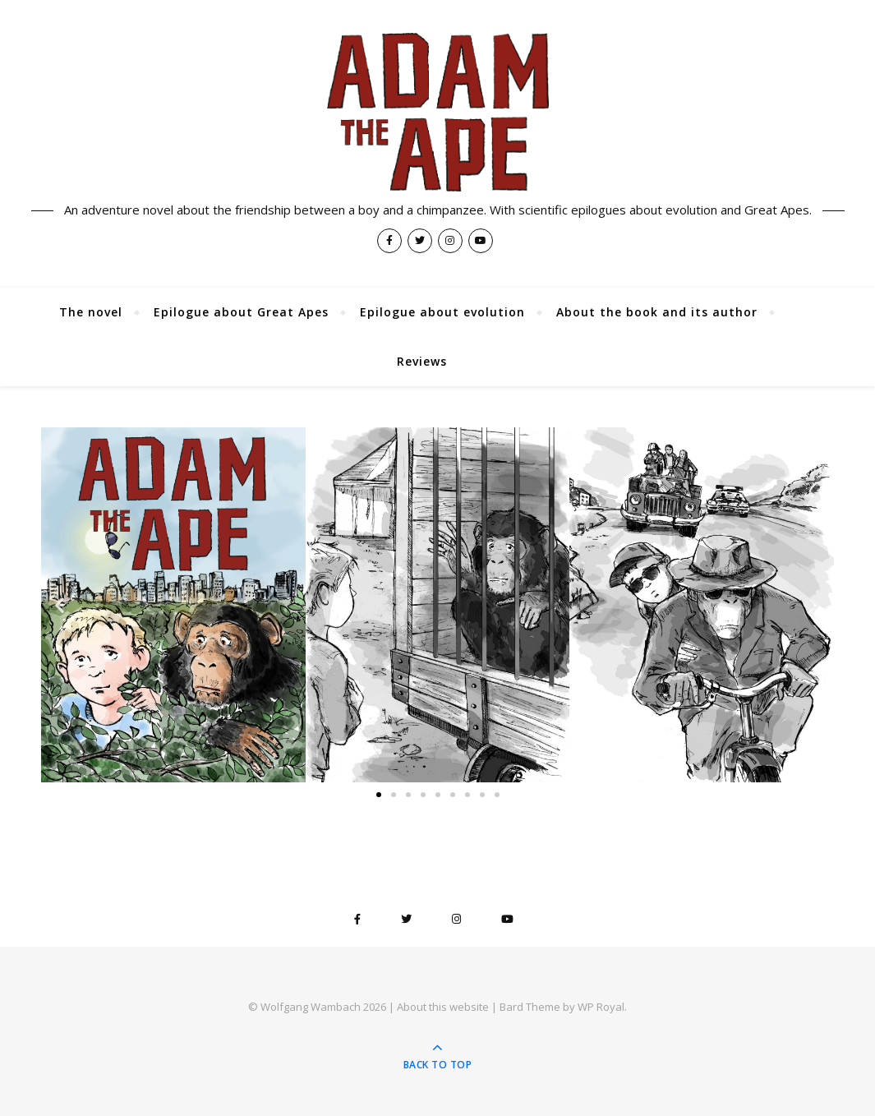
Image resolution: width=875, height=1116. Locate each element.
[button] (59, 605)
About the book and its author (657, 312)
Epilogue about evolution (442, 312)
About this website (443, 1006)
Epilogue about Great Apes (241, 312)
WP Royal (601, 1006)
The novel (90, 312)
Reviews (422, 361)
